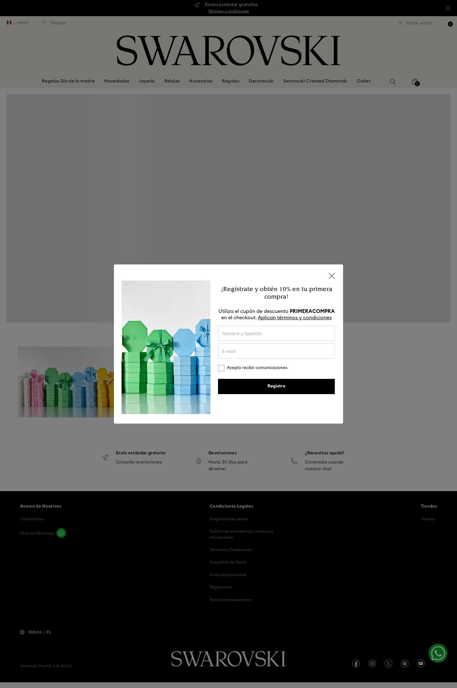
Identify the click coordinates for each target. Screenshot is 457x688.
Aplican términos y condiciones (295, 317)
